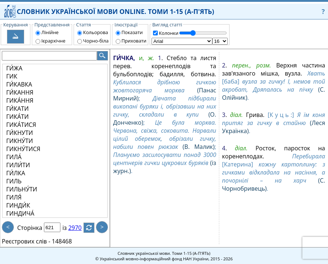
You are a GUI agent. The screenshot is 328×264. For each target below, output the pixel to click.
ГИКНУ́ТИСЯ (23, 149)
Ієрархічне (53, 40)
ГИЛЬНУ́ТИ (21, 189)
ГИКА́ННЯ (19, 100)
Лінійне (50, 32)
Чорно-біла (96, 40)
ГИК (11, 76)
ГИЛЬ (14, 181)
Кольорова (95, 32)
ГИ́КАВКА (19, 84)
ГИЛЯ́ (14, 197)
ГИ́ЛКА (15, 173)
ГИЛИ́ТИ (18, 165)
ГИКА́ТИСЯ (21, 125)
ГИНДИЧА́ (20, 213)
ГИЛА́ (14, 157)
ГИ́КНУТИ (19, 133)
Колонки (168, 33)
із (69, 228)
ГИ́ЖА (14, 68)
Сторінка (29, 228)
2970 (79, 228)
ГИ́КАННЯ (19, 92)
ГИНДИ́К (18, 205)
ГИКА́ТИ (17, 117)
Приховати (134, 40)
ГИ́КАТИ (17, 108)
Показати (132, 32)
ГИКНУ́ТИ (19, 141)
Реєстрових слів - (26, 241)
